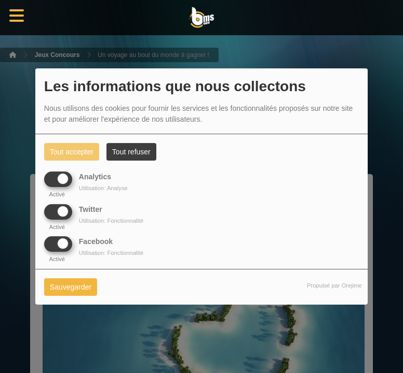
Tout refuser (131, 152)
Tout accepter (71, 152)
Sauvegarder (70, 287)
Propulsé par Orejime (334, 285)
